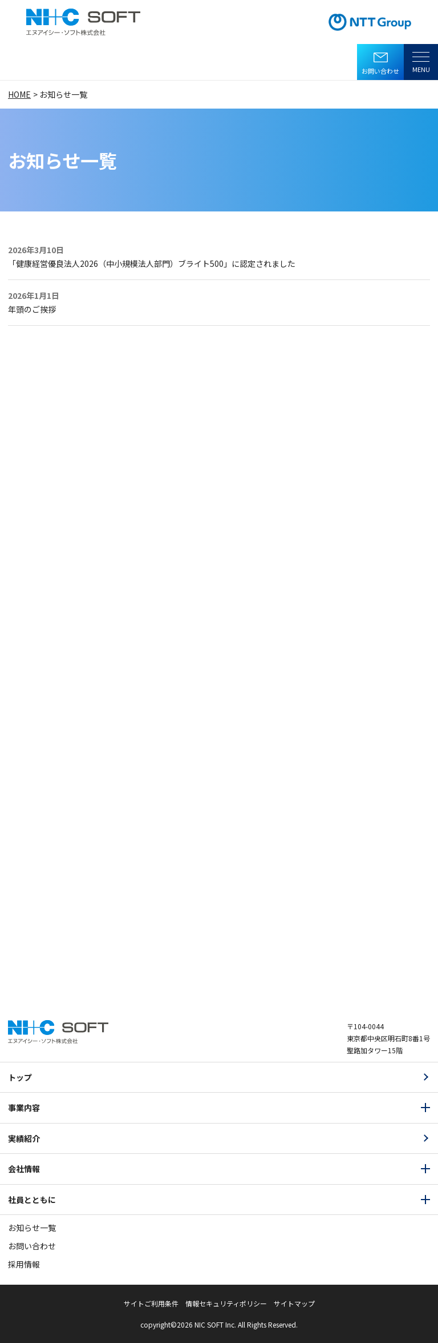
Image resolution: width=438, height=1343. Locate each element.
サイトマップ (294, 1303)
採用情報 (24, 1264)
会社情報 (24, 1168)
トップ (20, 1077)
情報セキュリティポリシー (226, 1303)
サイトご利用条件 (151, 1303)
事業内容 (24, 1107)
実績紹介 (24, 1138)
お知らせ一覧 (32, 1227)
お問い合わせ (380, 70)
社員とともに (32, 1199)
